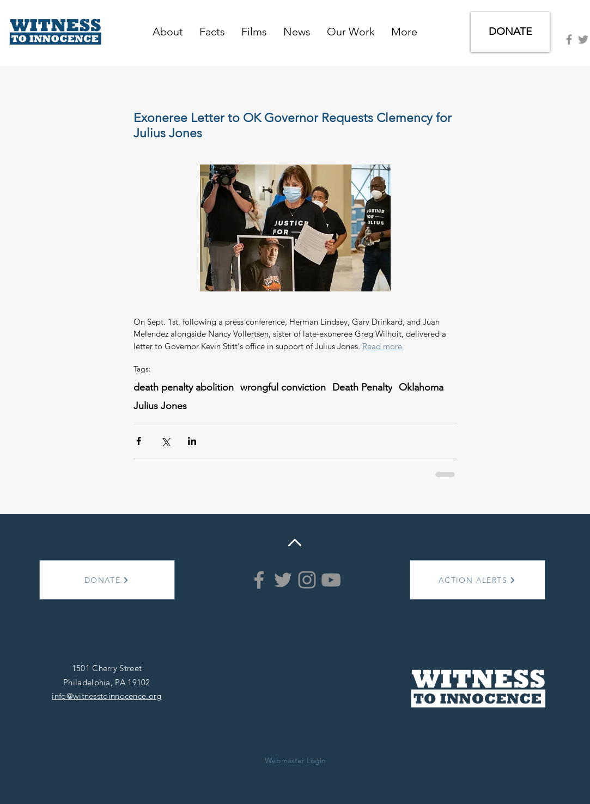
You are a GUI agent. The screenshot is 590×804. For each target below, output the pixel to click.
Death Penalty (362, 387)
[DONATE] (510, 32)
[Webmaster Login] (295, 760)
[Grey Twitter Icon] (583, 39)
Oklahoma (421, 387)
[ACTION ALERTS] (477, 580)
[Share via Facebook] (138, 441)
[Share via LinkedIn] (192, 441)
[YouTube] (331, 580)
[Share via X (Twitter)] (165, 441)
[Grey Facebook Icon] (569, 39)
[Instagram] (307, 580)
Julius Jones (160, 406)
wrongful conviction (283, 387)
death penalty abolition (183, 387)
